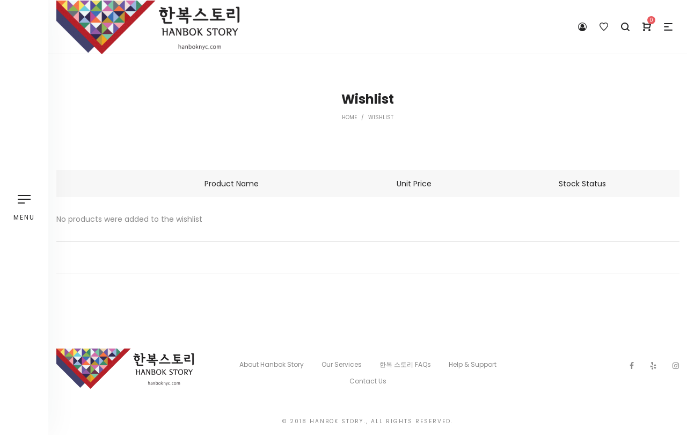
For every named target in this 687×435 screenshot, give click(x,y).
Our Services (341, 364)
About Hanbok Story (271, 364)
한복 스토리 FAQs (405, 364)
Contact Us (367, 381)
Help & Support (472, 364)
